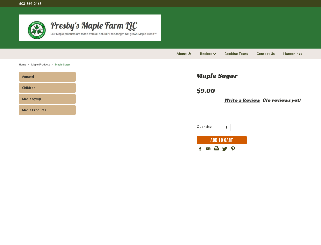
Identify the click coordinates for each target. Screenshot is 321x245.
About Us (184, 53)
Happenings (292, 53)
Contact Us (265, 53)
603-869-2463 (30, 3)
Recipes (208, 53)
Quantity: (204, 126)
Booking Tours (236, 53)
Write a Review (242, 100)
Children (28, 88)
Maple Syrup (31, 99)
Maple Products (34, 110)
